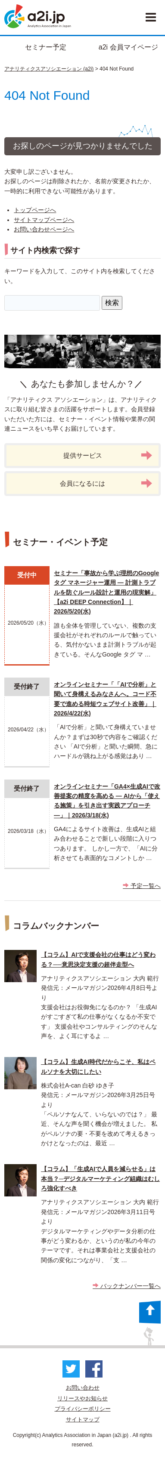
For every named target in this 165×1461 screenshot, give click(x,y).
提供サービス (108, 455)
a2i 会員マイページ (128, 47)
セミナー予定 (45, 47)
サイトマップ (83, 1419)
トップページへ (35, 210)
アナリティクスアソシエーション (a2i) (48, 69)
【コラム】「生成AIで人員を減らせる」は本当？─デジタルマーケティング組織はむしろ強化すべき (100, 1178)
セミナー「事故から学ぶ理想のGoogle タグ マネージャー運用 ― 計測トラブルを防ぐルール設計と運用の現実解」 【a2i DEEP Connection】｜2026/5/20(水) (106, 592)
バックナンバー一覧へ (127, 1285)
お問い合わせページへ (44, 229)
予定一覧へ (142, 885)
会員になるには (106, 483)
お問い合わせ (83, 1387)
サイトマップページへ (44, 219)
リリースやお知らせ (82, 1398)
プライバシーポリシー (83, 1409)
